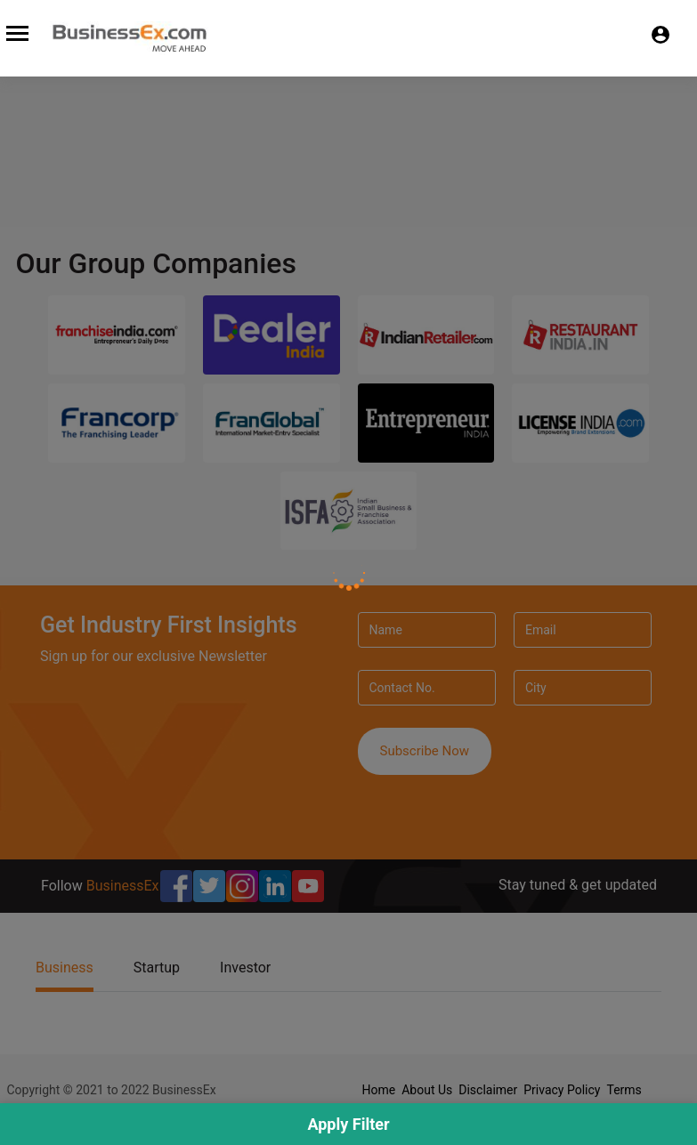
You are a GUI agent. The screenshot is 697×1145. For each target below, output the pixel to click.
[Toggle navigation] (17, 33)
